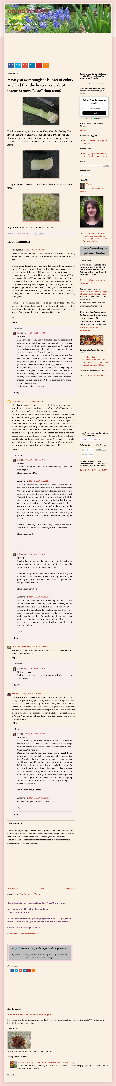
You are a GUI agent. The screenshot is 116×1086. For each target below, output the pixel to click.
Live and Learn (19, 646)
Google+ (25, 65)
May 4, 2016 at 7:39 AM (30, 693)
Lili (19, 333)
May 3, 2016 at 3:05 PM (34, 460)
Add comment (15, 823)
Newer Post (13, 889)
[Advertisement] (33, 46)
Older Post (69, 889)
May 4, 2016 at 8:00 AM (34, 668)
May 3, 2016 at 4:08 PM (37, 646)
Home (41, 889)
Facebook (11, 65)
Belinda (15, 693)
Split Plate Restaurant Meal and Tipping (29, 1014)
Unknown (16, 401)
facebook (84, 291)
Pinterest (39, 65)
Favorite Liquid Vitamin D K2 (93, 470)
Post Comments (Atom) (30, 894)
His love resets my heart (93, 83)
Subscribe (94, 113)
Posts (85, 450)
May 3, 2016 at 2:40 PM (32, 401)
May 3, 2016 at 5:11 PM (39, 481)
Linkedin (32, 65)
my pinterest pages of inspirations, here (94, 292)
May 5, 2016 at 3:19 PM (40, 597)
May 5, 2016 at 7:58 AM (34, 554)
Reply (14, 322)
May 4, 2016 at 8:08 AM (34, 733)
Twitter (18, 65)
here (104, 294)
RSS (46, 65)
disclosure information (93, 375)
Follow (83, 130)
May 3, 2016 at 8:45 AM (34, 333)
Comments (87, 455)
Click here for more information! (22, 934)
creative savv (28, 11)
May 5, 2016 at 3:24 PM (40, 798)
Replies (18, 328)
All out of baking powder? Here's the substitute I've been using (46, 1062)
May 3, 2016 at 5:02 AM (34, 250)
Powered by (94, 119)
